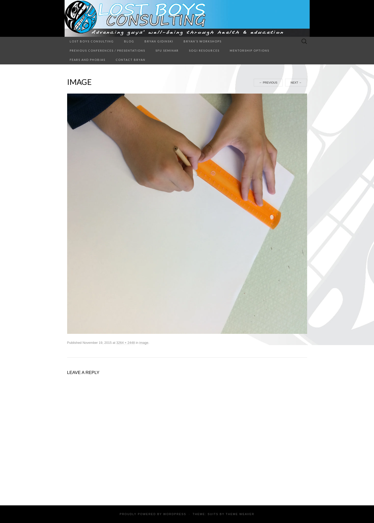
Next (296, 82)
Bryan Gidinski (158, 41)
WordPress (174, 514)
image (143, 343)
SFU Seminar (167, 50)
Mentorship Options (249, 50)
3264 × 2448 (125, 343)
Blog (129, 41)
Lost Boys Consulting (92, 41)
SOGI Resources (204, 50)
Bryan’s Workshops (203, 41)
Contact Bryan (131, 59)
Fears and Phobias (87, 59)
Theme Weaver (240, 514)
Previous (268, 82)
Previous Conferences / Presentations (107, 50)
